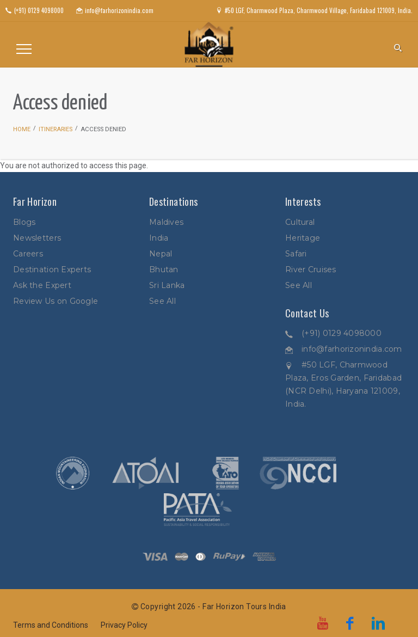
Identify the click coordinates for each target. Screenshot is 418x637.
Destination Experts (52, 269)
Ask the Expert (42, 285)
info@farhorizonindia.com (352, 349)
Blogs (24, 222)
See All (162, 301)
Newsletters (37, 238)
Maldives (166, 222)
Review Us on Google (55, 301)
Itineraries (55, 129)
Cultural (300, 222)
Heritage (302, 238)
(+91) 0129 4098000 (342, 333)
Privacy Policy (124, 625)
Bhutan (164, 269)
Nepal (160, 254)
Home (21, 129)
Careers (28, 254)
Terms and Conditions (50, 625)
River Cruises (310, 269)
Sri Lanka (167, 285)
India (158, 238)
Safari (296, 254)
